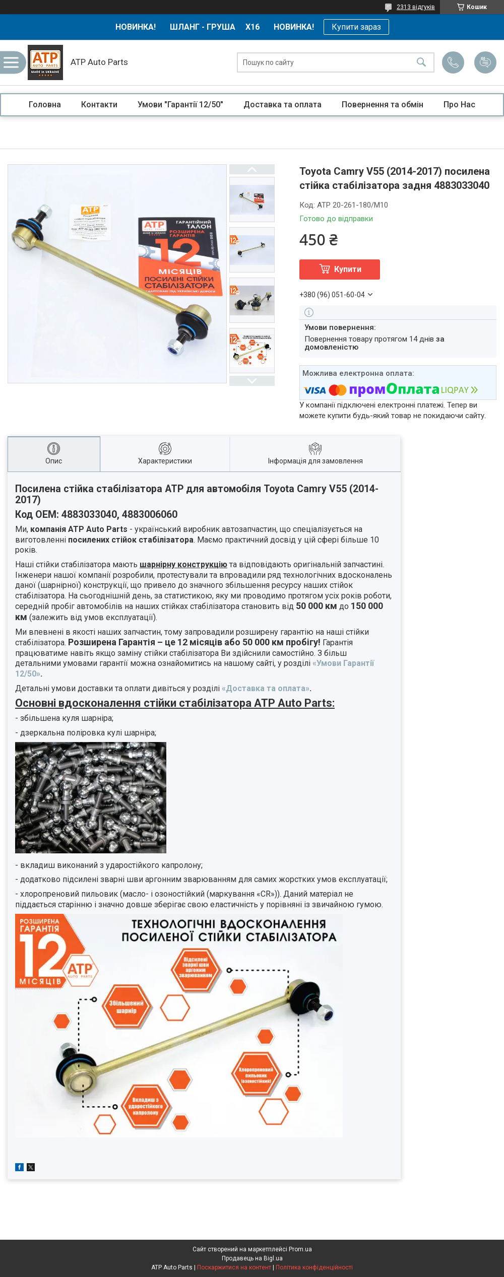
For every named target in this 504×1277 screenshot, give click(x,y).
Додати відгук (485, 62)
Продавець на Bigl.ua (252, 1258)
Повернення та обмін (382, 104)
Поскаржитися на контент (234, 1267)
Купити (347, 269)
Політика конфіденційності (314, 1267)
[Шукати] (421, 62)
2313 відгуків (416, 7)
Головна (45, 104)
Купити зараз (356, 27)
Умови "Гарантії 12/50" (180, 104)
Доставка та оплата (282, 104)
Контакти (99, 104)
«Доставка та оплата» (265, 688)
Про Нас (459, 104)
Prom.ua (300, 1249)
